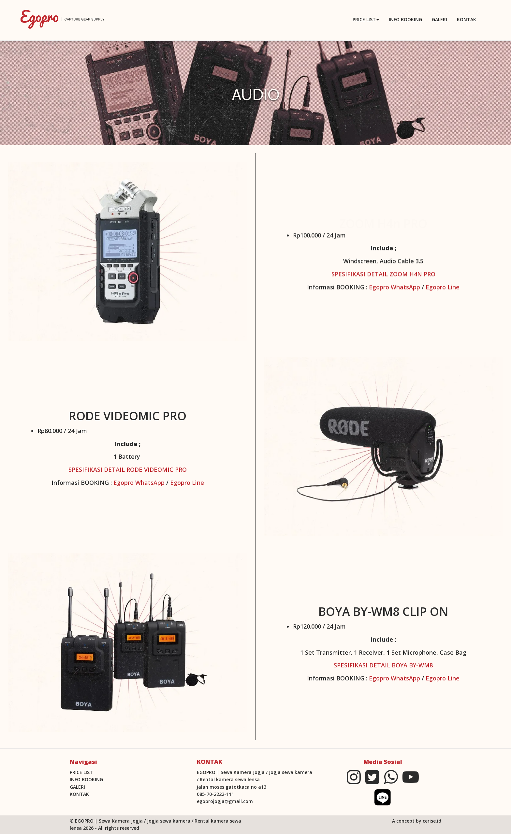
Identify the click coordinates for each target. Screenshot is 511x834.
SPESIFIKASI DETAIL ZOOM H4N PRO (383, 276)
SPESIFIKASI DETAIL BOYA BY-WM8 (383, 665)
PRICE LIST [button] (366, 19)
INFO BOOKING (405, 19)
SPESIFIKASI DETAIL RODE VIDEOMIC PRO (127, 469)
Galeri (439, 19)
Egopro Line (443, 289)
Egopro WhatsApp (394, 289)
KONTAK (466, 19)
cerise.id (432, 821)
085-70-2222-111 (215, 794)
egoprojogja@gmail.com (225, 801)
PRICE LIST (81, 772)
